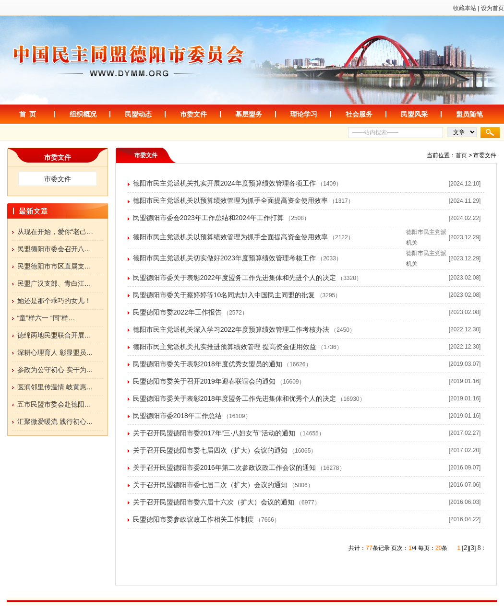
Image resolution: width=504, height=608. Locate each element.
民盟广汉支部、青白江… (54, 283)
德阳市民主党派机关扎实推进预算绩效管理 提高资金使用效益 (224, 347)
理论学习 (303, 114)
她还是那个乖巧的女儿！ (54, 300)
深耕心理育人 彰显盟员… (55, 352)
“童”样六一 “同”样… (46, 318)
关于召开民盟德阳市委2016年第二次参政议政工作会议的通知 (224, 467)
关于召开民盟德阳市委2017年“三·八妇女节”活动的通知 (214, 433)
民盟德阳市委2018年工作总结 (177, 416)
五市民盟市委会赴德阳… (54, 404)
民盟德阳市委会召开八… (54, 249)
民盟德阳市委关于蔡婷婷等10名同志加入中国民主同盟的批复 (224, 295)
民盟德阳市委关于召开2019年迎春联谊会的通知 (204, 381)
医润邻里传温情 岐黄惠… (55, 387)
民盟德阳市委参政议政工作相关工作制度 (193, 519)
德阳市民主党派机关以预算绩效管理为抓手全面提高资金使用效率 (230, 200)
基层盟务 (248, 114)
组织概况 (83, 114)
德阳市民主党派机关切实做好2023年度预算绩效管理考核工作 (224, 258)
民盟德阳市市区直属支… (54, 266)
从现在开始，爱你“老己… (55, 231)
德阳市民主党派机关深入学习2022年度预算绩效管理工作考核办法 (231, 329)
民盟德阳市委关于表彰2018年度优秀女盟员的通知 (207, 364)
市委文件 (193, 114)
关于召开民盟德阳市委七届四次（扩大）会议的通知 (210, 450)
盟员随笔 (469, 114)
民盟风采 (414, 114)
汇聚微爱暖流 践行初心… (55, 421)
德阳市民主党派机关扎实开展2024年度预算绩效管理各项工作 (224, 183)
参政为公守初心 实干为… (55, 370)
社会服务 (359, 114)
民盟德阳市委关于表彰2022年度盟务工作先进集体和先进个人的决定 (234, 277)
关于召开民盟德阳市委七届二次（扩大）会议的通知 (210, 485)
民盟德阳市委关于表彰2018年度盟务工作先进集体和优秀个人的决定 (234, 398)
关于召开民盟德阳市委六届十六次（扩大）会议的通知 (213, 502)
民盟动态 (138, 114)
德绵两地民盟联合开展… (54, 335)
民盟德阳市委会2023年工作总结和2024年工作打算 (208, 218)
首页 (461, 155)
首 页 (27, 114)
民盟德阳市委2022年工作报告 (177, 312)
